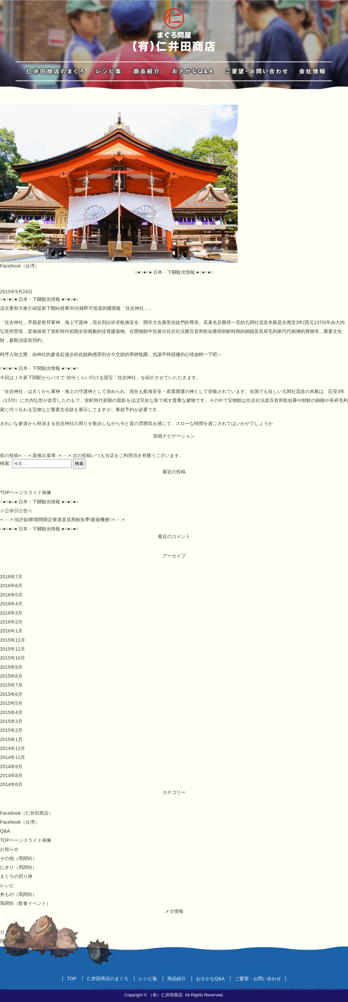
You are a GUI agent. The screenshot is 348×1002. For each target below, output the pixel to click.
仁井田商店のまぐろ (107, 978)
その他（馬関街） (18, 858)
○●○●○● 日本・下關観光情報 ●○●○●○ (39, 501)
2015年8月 (11, 676)
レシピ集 (148, 978)
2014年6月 (11, 784)
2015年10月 (12, 658)
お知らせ (9, 849)
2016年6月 (11, 585)
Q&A (5, 831)
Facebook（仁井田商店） (26, 813)
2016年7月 (11, 576)
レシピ (7, 885)
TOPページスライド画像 (25, 492)
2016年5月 (11, 594)
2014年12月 (12, 748)
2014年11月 (12, 757)
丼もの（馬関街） (18, 894)
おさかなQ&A (210, 978)
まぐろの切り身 (16, 876)
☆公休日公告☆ (16, 510)
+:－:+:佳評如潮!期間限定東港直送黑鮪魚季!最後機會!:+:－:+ (62, 519)
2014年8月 (11, 775)
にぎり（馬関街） (18, 867)
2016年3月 (11, 613)
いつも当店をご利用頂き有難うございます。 (128, 455)
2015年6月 (11, 694)
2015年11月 (12, 649)
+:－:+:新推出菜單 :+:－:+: (36, 455)
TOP (72, 978)
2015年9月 (11, 667)
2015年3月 (11, 721)
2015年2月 (11, 730)
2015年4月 (11, 712)
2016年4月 (11, 603)
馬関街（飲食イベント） (25, 903)
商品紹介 (176, 978)
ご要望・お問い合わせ (258, 978)
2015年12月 (12, 640)
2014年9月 (11, 766)
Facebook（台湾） (19, 265)
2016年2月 (11, 622)
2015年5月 (11, 703)
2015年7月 (11, 685)
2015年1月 (11, 739)
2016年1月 (11, 630)
